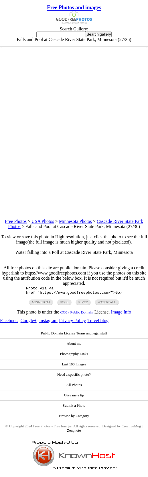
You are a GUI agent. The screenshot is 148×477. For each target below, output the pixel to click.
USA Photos (42, 221)
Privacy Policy (72, 322)
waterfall (107, 303)
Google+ (29, 322)
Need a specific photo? (74, 376)
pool (64, 303)
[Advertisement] (74, 179)
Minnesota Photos (75, 221)
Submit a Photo (74, 407)
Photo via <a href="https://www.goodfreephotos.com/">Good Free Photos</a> (74, 291)
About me (74, 345)
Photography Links (74, 356)
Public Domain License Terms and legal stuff (74, 335)
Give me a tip (74, 397)
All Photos (74, 387)
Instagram (48, 322)
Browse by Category (74, 418)
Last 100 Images (74, 366)
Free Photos (16, 221)
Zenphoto (74, 432)
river (83, 303)
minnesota (41, 303)
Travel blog (97, 322)
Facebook (9, 322)
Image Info (121, 313)
